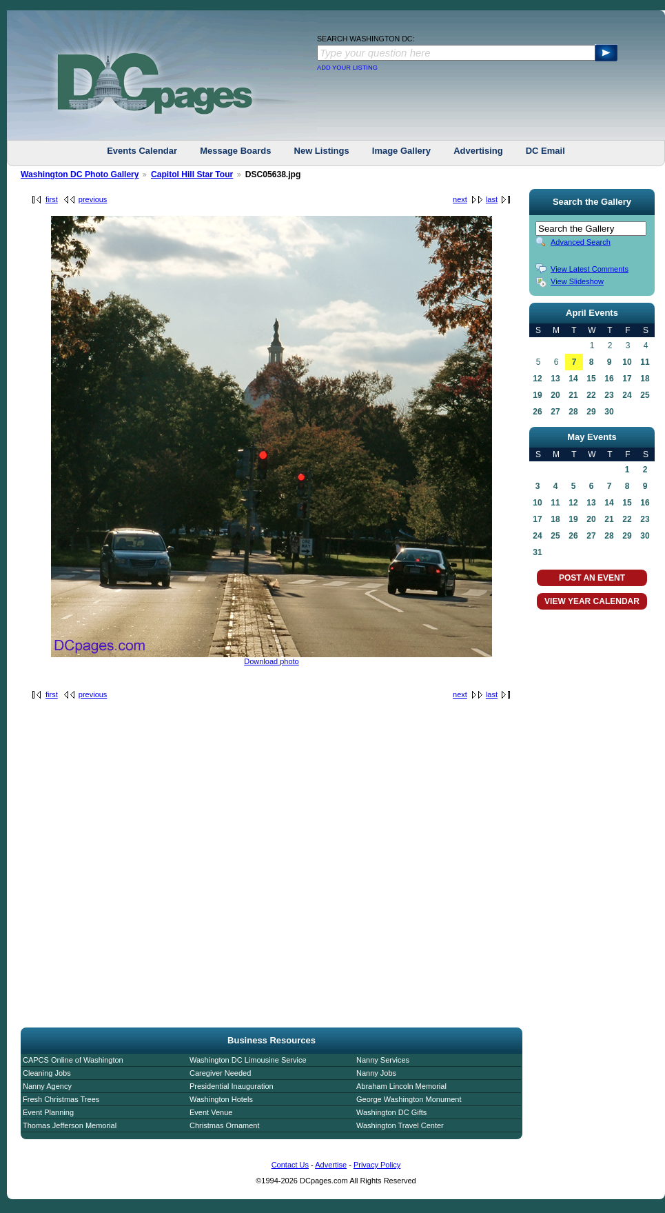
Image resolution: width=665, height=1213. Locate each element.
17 (626, 378)
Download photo (271, 661)
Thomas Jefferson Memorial (69, 1125)
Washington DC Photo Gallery (80, 174)
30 (608, 412)
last (492, 199)
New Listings (321, 151)
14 (573, 378)
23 (608, 395)
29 (590, 412)
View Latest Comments (589, 269)
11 (644, 362)
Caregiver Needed (220, 1073)
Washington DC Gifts (391, 1112)
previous (93, 199)
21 (573, 395)
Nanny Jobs (376, 1073)
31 (537, 552)
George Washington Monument (408, 1099)
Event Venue (211, 1112)
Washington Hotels (221, 1099)
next (460, 199)
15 (590, 378)
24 (626, 395)
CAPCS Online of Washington (73, 1060)
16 (608, 378)
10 (626, 362)
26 (537, 412)
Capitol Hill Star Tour (192, 174)
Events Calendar (142, 151)
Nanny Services (382, 1060)
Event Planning (48, 1112)
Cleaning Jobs (47, 1073)
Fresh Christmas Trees (61, 1099)
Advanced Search (581, 242)
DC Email (545, 151)
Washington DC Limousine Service (248, 1060)
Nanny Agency (47, 1086)
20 (555, 395)
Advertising (478, 151)
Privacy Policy (377, 1165)
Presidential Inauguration (232, 1086)
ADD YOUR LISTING (347, 67)
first (51, 199)
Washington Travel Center (400, 1125)
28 (573, 412)
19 (537, 395)
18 (644, 378)
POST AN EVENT (592, 578)
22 (590, 395)
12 (537, 378)
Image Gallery (401, 151)
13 (555, 378)
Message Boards (235, 151)
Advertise (331, 1165)
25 (644, 395)
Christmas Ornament (224, 1125)
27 (555, 412)
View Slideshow (577, 281)
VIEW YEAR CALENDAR (592, 601)
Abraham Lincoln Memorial (401, 1086)
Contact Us (290, 1165)
